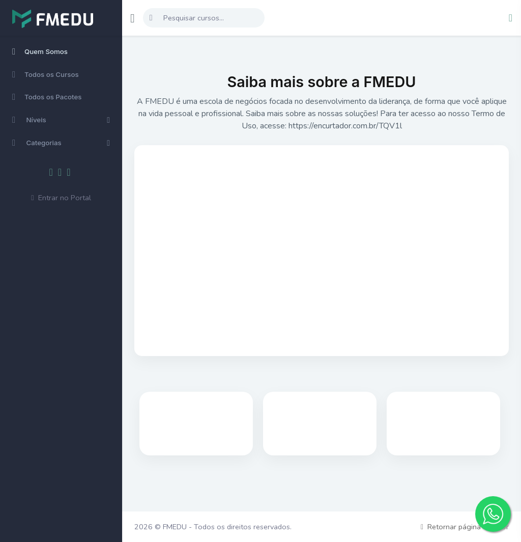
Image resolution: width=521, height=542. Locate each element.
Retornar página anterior (465, 527)
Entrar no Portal (61, 198)
